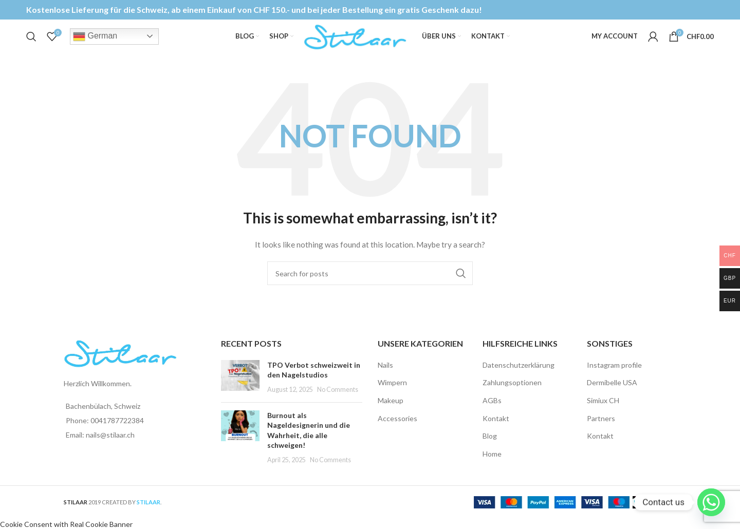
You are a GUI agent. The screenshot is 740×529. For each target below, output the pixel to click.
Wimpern (392, 393)
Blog (490, 447)
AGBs (492, 411)
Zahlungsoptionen (512, 393)
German (95, 42)
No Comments (337, 401)
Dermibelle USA (612, 393)
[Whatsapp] (711, 502)
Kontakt (496, 429)
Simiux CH (603, 411)
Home (492, 464)
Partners (601, 429)
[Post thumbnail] (240, 388)
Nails (385, 375)
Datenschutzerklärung (518, 375)
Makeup (390, 411)
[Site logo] (355, 41)
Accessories (397, 429)
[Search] (31, 42)
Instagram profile (614, 375)
